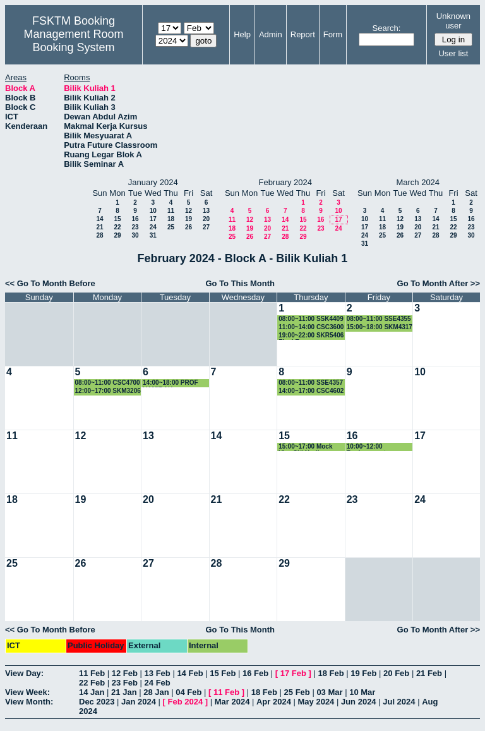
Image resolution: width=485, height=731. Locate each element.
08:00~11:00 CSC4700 (107, 382)
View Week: (27, 692)
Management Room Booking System (73, 41)
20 (206, 218)
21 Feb (429, 673)
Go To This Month (240, 283)
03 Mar (329, 692)
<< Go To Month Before (50, 283)
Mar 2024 (232, 701)
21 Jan (123, 692)
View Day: (24, 673)
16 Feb (255, 673)
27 (206, 227)
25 (170, 227)
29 (117, 235)
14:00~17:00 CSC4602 (311, 390)
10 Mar (362, 692)
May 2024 (316, 701)
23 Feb (125, 682)
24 (153, 227)
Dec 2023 (96, 701)
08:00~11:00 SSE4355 (379, 318)
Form (332, 34)
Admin (270, 34)
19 (188, 218)
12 (188, 210)
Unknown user (453, 20)
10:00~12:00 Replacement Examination (366, 447)
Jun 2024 (358, 701)
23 (134, 227)
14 (99, 218)
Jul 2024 (399, 701)
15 (117, 218)
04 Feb (188, 692)
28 (99, 235)
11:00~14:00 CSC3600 (311, 326)
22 (117, 227)
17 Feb (293, 673)
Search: (387, 28)
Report (302, 34)
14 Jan (91, 692)
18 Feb (331, 673)
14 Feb (190, 673)
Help (242, 34)
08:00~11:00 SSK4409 (311, 318)
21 (99, 227)
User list (453, 53)
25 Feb (297, 692)
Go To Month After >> (438, 283)
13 (206, 210)
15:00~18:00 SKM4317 (379, 326)
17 (153, 218)
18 (170, 218)
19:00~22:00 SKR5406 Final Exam (311, 336)
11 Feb (92, 673)
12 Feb (125, 673)
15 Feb (223, 673)
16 (134, 218)
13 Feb (158, 673)
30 (134, 235)
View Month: (29, 701)
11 (170, 210)
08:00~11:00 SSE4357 (310, 382)
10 (153, 210)
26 (188, 227)
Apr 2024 (273, 701)
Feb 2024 (185, 701)
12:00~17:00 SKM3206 (108, 390)
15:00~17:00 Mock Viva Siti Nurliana (305, 447)
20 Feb (396, 673)
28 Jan (156, 692)
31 (153, 235)
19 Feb (363, 673)
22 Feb (92, 682)
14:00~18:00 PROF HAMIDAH (170, 383)
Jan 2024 (138, 701)
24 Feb (158, 682)
